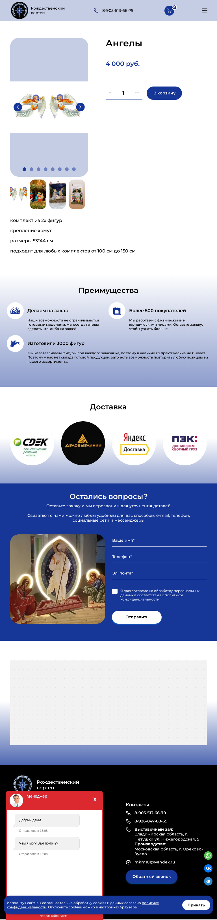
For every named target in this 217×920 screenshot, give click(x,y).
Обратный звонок (152, 876)
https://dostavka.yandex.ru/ (134, 443)
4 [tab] (45, 169)
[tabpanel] (49, 107)
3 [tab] (38, 169)
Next (80, 107)
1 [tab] (24, 169)
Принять (196, 905)
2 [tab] (31, 169)
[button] (204, 10)
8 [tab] (74, 169)
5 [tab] (53, 169)
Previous (18, 107)
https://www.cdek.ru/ (32, 443)
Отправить (136, 617)
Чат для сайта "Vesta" (54, 915)
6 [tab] (60, 169)
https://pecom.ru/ (185, 443)
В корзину (164, 93)
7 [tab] (67, 169)
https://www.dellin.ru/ (83, 443)
